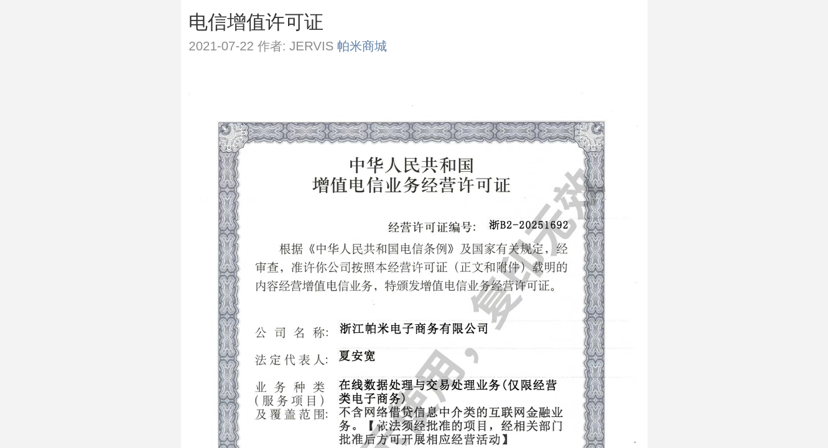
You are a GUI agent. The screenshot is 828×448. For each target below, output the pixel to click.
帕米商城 (362, 46)
